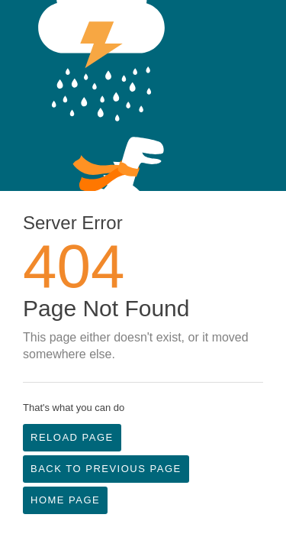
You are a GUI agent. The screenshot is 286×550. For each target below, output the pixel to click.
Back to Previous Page (106, 468)
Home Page (65, 500)
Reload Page (72, 437)
